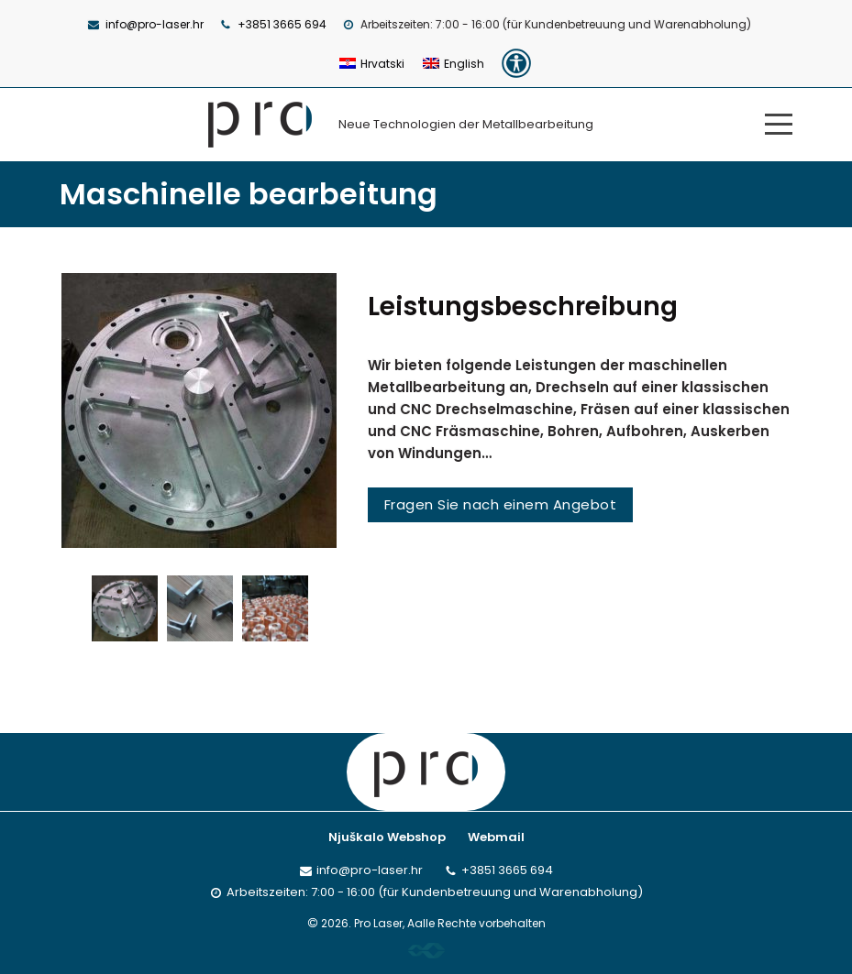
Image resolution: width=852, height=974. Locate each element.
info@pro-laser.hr (154, 24)
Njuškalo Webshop (387, 837)
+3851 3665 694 (282, 24)
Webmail (496, 837)
